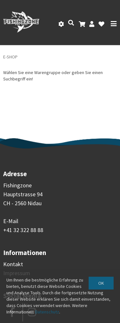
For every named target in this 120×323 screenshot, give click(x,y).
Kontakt (13, 264)
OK (101, 283)
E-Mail (10, 221)
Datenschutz (47, 312)
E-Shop (10, 57)
